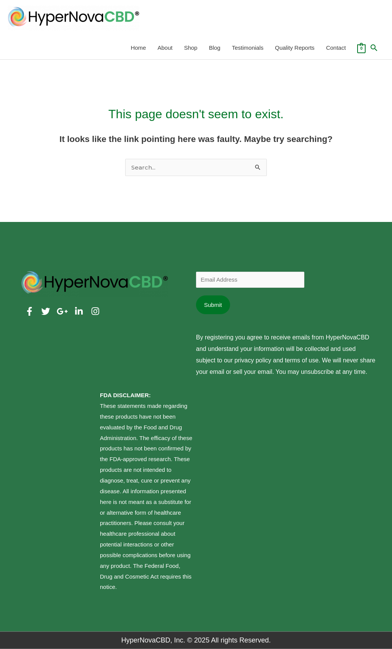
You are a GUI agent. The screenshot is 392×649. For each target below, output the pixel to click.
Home (138, 47)
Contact (336, 47)
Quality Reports (294, 47)
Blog (214, 47)
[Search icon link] (374, 47)
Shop (191, 47)
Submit (213, 305)
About (164, 47)
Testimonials (248, 47)
